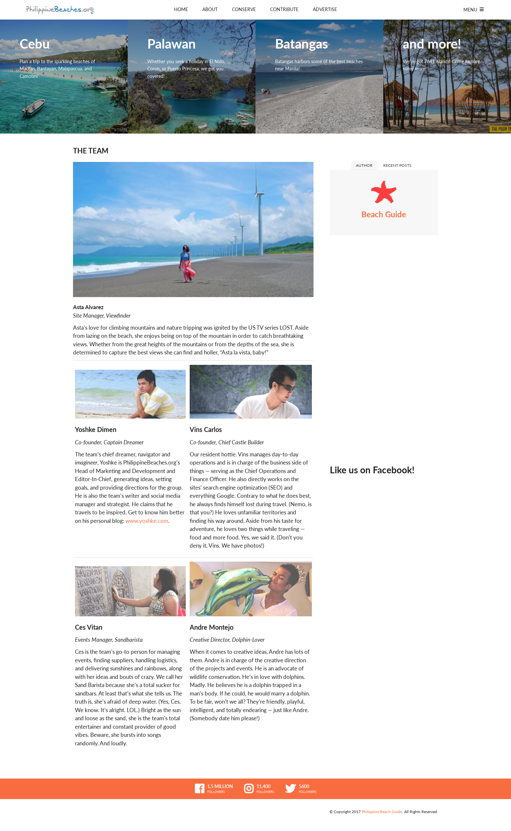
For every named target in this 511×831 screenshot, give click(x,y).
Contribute (284, 9)
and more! (447, 77)
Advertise (325, 9)
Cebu (64, 77)
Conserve (244, 9)
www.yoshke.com (146, 520)
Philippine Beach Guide (382, 811)
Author (364, 165)
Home (181, 9)
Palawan (192, 77)
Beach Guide (383, 214)
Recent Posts (397, 165)
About (210, 9)
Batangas (319, 77)
